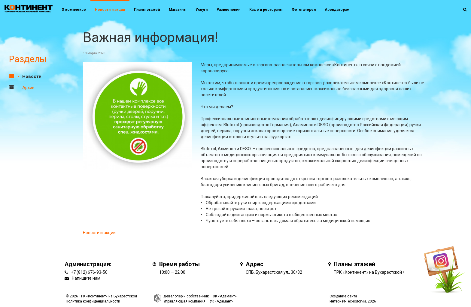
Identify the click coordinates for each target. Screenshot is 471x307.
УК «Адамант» (221, 301)
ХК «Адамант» (225, 296)
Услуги (202, 9)
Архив (28, 87)
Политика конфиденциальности (93, 301)
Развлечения (228, 9)
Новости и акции (110, 9)
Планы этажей (147, 9)
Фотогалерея (304, 9)
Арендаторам (337, 9)
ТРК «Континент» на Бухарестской (368, 272)
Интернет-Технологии (348, 301)
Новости (31, 76)
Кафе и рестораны (266, 9)
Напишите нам (86, 278)
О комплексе (74, 9)
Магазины (178, 9)
